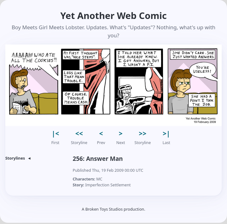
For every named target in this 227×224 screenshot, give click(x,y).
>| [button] (166, 133)
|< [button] (55, 133)
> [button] (121, 133)
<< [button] (79, 133)
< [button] (101, 133)
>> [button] (142, 133)
